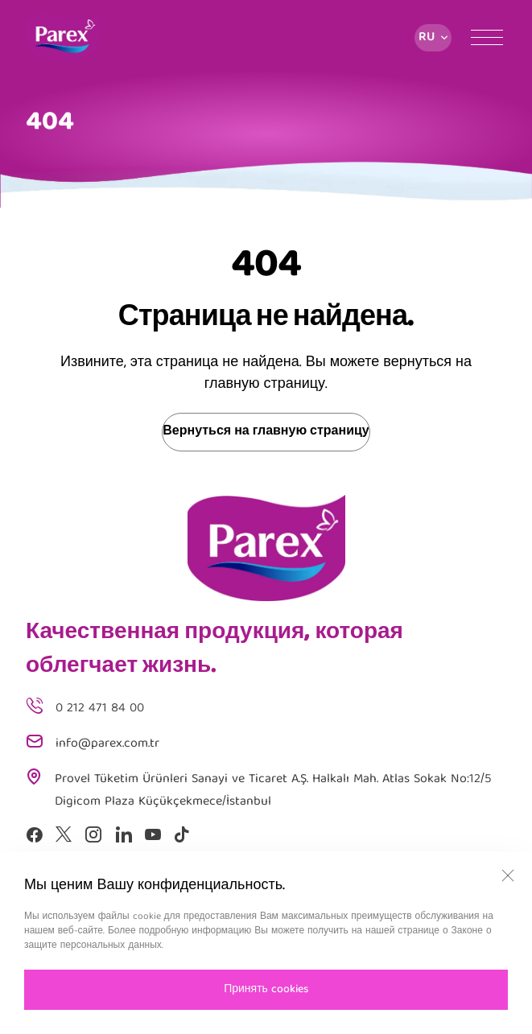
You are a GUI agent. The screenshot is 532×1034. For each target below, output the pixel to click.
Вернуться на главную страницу (266, 432)
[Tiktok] (182, 834)
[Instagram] (93, 834)
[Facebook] (34, 834)
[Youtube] (153, 834)
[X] (64, 834)
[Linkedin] (123, 834)
